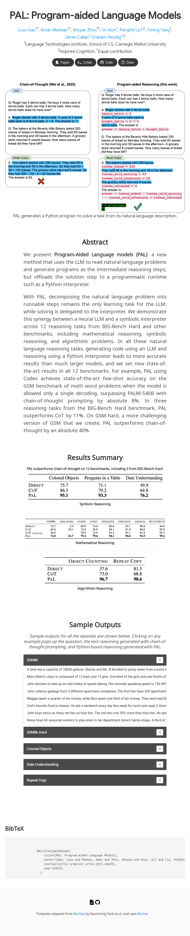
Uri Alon (109, 30)
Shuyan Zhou (85, 30)
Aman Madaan (54, 30)
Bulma (143, 913)
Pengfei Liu (130, 30)
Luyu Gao (27, 30)
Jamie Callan (77, 37)
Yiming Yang (158, 30)
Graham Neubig (106, 37)
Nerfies (79, 913)
